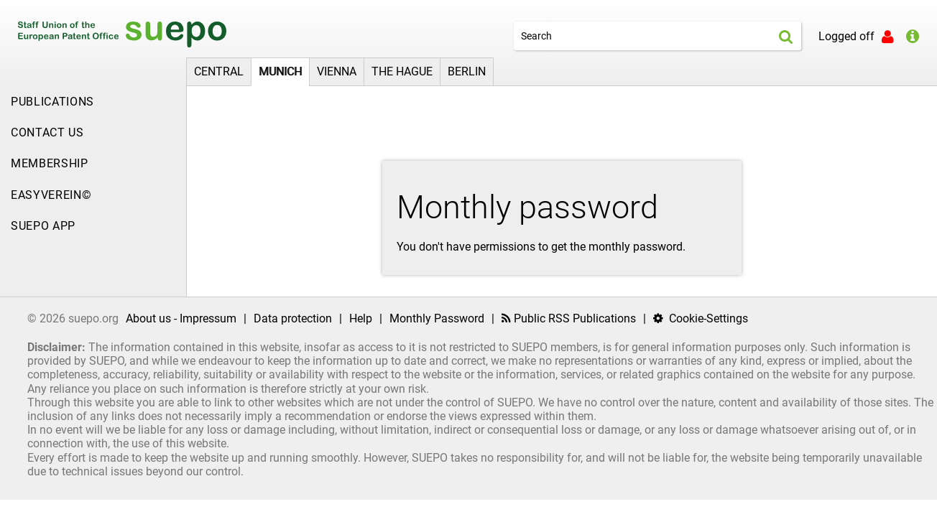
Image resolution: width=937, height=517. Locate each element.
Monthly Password (436, 318)
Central (219, 71)
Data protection (293, 318)
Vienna (336, 71)
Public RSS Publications (569, 318)
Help (360, 318)
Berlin (467, 71)
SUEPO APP (43, 226)
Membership (49, 163)
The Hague (402, 71)
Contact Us (47, 132)
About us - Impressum (181, 318)
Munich (280, 71)
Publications (52, 101)
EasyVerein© (51, 195)
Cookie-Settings (700, 318)
